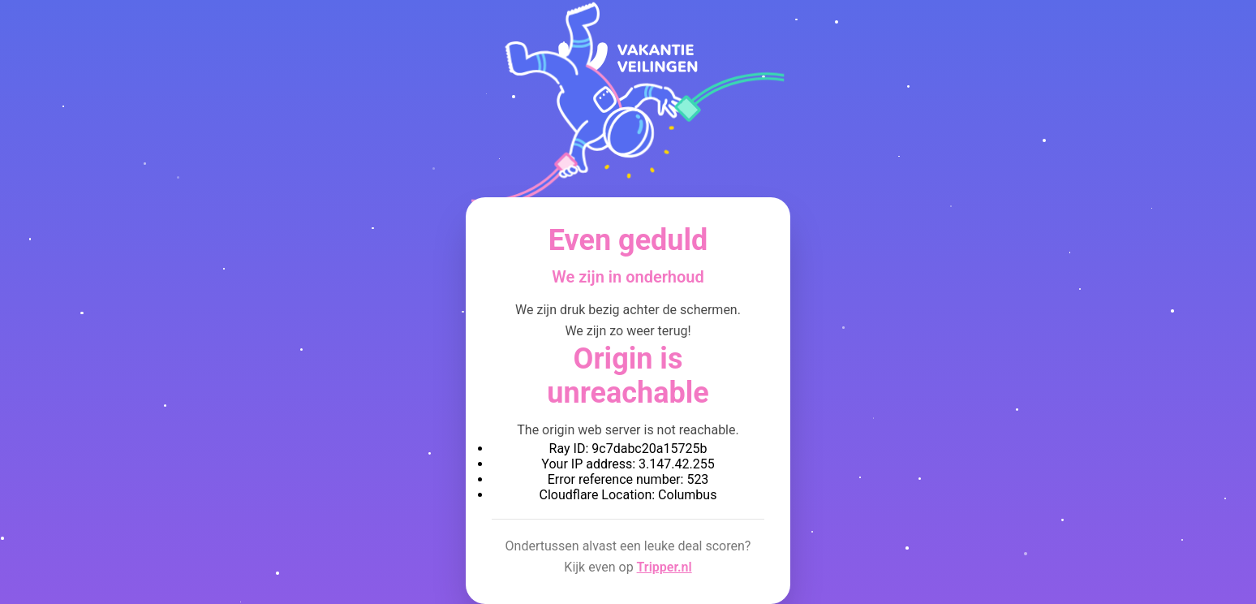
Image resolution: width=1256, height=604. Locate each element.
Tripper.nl (664, 567)
